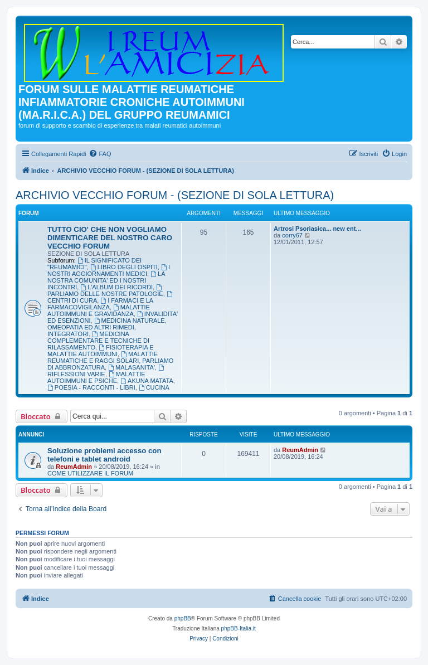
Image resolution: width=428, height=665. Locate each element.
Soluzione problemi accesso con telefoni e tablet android (104, 454)
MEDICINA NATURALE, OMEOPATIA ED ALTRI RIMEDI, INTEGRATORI (107, 327)
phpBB (182, 618)
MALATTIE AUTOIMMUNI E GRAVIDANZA (98, 310)
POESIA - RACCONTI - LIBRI (91, 387)
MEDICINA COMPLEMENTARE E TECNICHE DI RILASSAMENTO (98, 341)
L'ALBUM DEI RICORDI (116, 287)
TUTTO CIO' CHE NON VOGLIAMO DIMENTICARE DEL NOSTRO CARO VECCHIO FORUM (109, 237)
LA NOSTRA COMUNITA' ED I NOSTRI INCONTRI (106, 280)
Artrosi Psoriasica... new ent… (318, 228)
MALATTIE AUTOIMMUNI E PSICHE (96, 377)
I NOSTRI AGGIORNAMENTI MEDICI (108, 270)
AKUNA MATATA (146, 380)
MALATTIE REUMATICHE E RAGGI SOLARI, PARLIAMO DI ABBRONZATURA (110, 361)
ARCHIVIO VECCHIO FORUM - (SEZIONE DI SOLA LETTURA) (175, 195)
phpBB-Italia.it (238, 628)
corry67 (292, 235)
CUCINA (154, 387)
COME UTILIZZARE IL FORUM (90, 473)
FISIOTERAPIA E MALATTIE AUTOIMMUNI (100, 350)
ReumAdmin (74, 466)
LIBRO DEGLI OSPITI (124, 267)
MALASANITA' (131, 367)
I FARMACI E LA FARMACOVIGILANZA (100, 303)
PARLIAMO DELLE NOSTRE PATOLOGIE (105, 290)
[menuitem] (100, 154)
